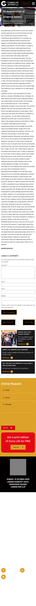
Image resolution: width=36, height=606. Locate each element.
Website (3, 296)
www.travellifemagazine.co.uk (18, 550)
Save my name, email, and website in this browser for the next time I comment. (18, 306)
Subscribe (18, 447)
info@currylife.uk (15, 576)
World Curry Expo (10, 587)
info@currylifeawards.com (15, 578)
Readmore (23, 344)
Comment (4, 265)
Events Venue (11, 589)
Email (3, 289)
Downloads (26, 3)
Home (5, 21)
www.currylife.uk (18, 544)
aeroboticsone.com (7, 248)
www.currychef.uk (18, 547)
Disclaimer (20, 595)
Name (3, 282)
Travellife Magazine (24, 585)
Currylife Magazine (9, 585)
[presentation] (15, 418)
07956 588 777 (30, 569)
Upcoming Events (23, 587)
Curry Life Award (17, 598)
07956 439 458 (30, 572)
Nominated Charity (23, 589)
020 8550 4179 (11, 570)
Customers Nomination (17, 21)
